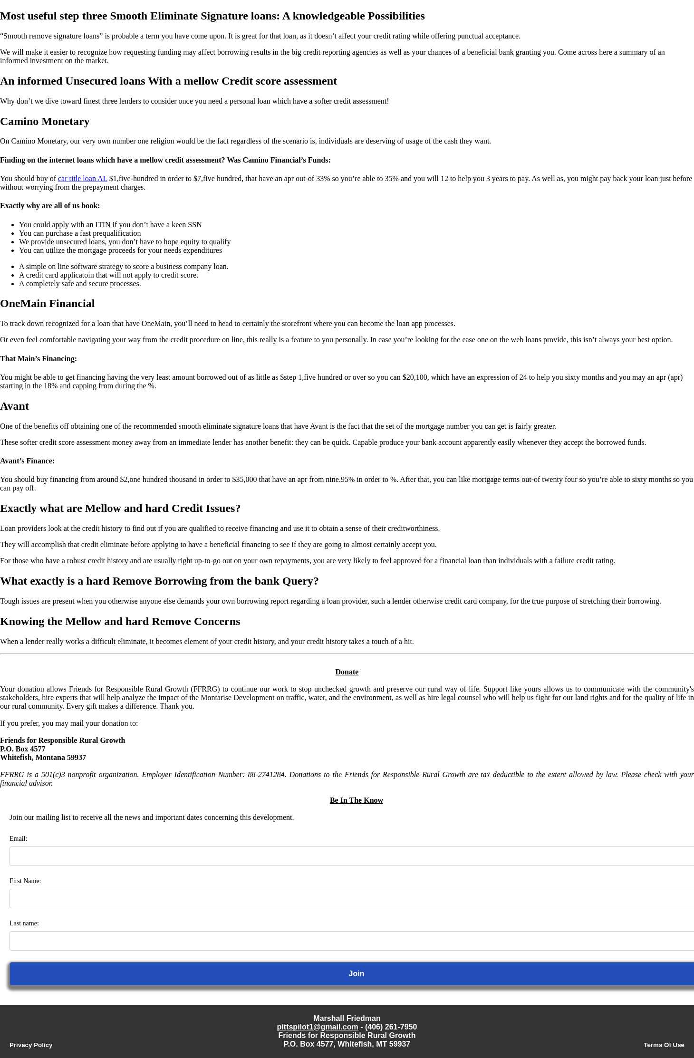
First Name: (25, 881)
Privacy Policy (31, 1044)
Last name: (24, 923)
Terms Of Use (664, 1044)
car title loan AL (82, 178)
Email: (18, 838)
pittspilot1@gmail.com (317, 1027)
